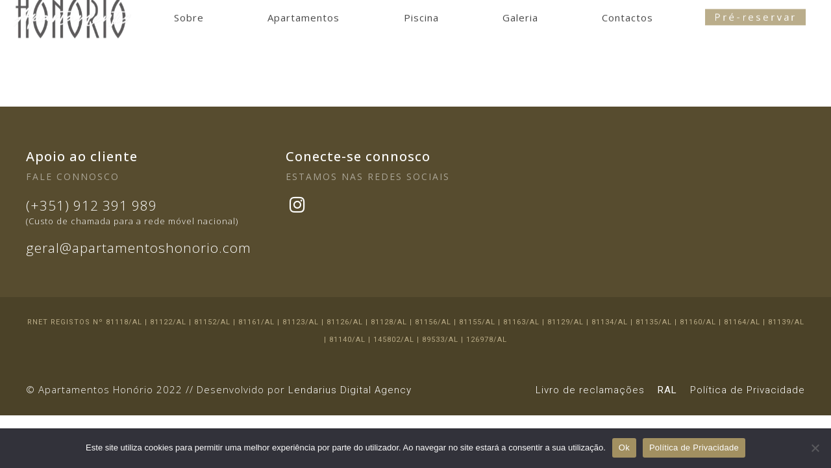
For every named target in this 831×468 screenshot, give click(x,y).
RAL (667, 390)
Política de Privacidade (747, 390)
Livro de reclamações (590, 390)
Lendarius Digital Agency (350, 390)
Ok (624, 447)
